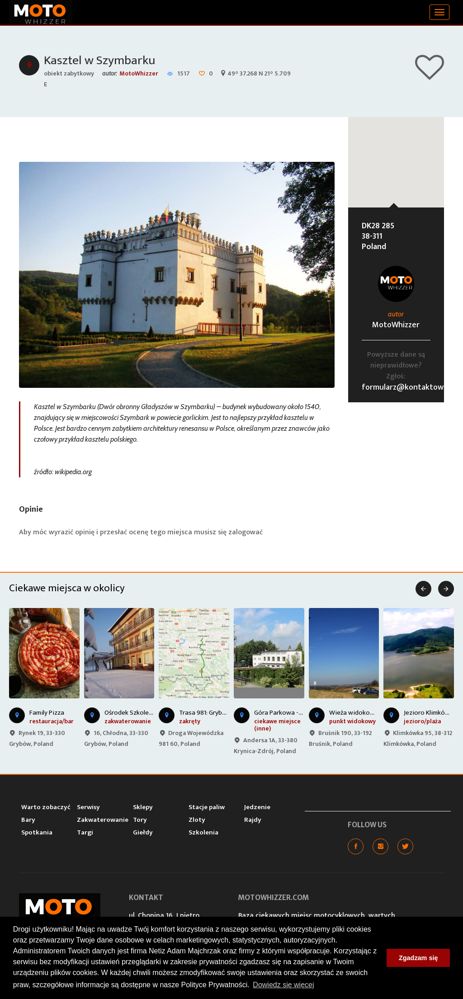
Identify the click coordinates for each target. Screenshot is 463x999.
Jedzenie (257, 807)
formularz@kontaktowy (405, 387)
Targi (85, 832)
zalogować (245, 532)
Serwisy (88, 807)
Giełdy (143, 832)
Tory (140, 819)
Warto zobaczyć (46, 807)
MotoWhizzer (138, 73)
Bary (28, 819)
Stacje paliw (207, 807)
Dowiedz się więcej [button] (283, 985)
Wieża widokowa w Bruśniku (370, 712)
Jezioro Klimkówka (430, 712)
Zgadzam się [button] (418, 957)
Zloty (197, 819)
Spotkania (36, 832)
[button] (396, 154)
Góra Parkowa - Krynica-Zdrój (296, 712)
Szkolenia (203, 832)
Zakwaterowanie (102, 819)
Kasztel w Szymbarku (99, 60)
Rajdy (252, 819)
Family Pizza (46, 712)
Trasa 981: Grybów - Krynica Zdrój (226, 712)
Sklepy (143, 807)
